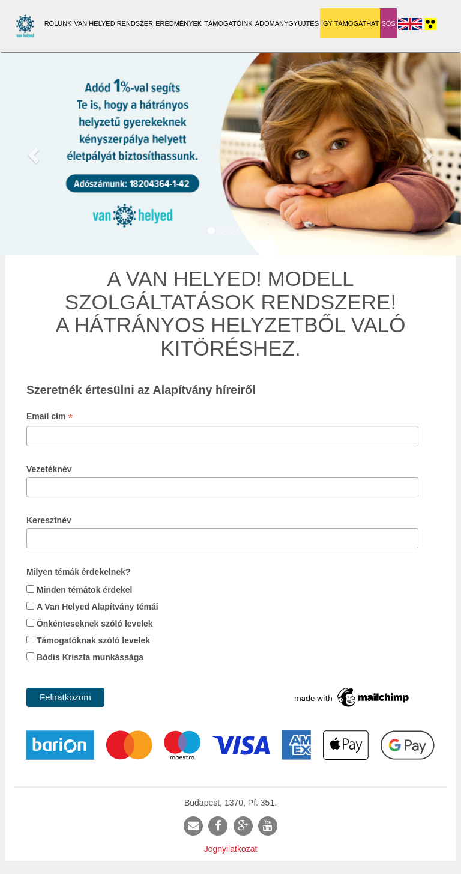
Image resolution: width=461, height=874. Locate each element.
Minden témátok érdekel (85, 590)
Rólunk (58, 23)
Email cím (49, 417)
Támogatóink (228, 23)
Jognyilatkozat (231, 849)
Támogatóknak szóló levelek (93, 640)
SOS (388, 23)
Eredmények (178, 23)
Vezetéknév (49, 469)
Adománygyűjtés (287, 23)
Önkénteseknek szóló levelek (95, 623)
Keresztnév (48, 520)
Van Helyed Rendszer (114, 23)
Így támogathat (350, 23)
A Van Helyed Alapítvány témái (97, 606)
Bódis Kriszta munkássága (90, 657)
